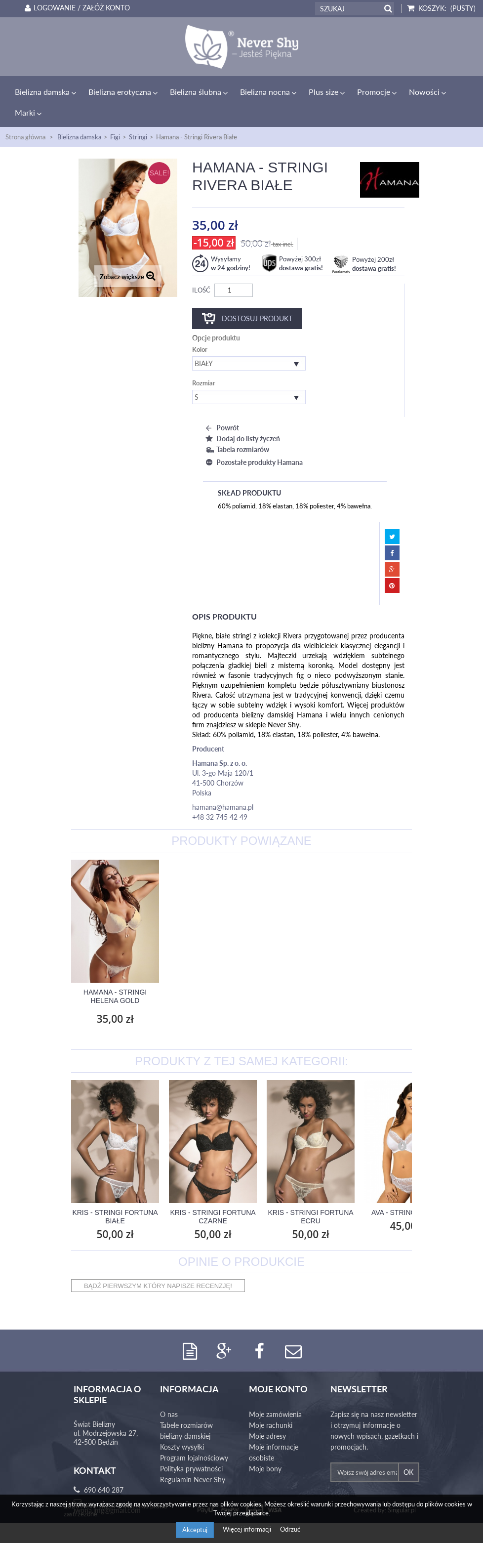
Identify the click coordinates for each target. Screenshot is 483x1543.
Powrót (221, 407)
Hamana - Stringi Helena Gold (212, 975)
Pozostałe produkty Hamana (253, 441)
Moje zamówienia (275, 1394)
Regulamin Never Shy (192, 1459)
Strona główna (25, 116)
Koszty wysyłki (182, 1426)
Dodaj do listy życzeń (241, 418)
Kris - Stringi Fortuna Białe (115, 1196)
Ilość (201, 269)
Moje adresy (267, 1416)
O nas (169, 1394)
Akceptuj (194, 1530)
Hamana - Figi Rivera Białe (115, 975)
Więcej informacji (248, 1529)
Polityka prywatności (191, 1448)
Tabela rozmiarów (236, 428)
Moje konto (278, 1368)
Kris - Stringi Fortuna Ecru (310, 1196)
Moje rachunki (270, 1405)
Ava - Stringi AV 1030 (408, 1192)
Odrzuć (290, 1529)
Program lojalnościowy (194, 1437)
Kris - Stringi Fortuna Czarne (212, 1196)
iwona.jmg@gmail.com (107, 1490)
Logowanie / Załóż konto (75, 8)
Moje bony (265, 1448)
